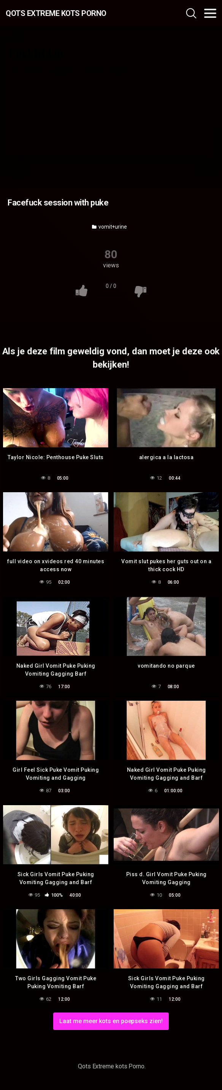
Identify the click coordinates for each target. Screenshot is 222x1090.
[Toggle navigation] (210, 13)
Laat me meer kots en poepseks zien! (110, 1021)
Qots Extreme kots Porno (56, 13)
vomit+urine (109, 227)
